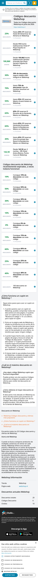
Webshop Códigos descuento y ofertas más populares (18, 417)
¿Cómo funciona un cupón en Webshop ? (19, 421)
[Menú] (3, 3)
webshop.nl (23, 486)
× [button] (35, 543)
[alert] (19, 560)
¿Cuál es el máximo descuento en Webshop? (16, 425)
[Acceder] (34, 3)
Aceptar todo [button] (10, 575)
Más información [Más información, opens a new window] (6, 553)
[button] (19, 571)
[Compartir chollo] (30, 3)
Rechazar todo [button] (27, 575)
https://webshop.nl (19, 27)
